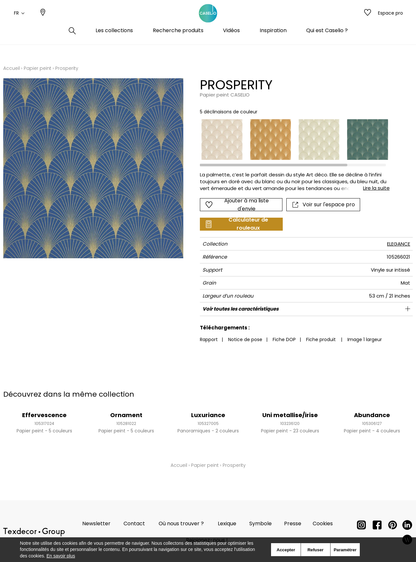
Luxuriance (208, 415)
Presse (292, 523)
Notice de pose (245, 339)
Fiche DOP (284, 339)
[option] (222, 139)
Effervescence (44, 415)
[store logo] (208, 20)
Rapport (209, 339)
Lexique (227, 523)
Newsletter (96, 523)
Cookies (323, 523)
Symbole (260, 523)
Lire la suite (376, 188)
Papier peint (37, 68)
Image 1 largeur (364, 339)
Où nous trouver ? (181, 523)
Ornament (126, 415)
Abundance (372, 415)
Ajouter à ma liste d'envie (237, 204)
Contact (134, 523)
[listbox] (291, 139)
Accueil (11, 68)
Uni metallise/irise (290, 415)
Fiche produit (321, 339)
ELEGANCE (398, 243)
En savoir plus (60, 555)
